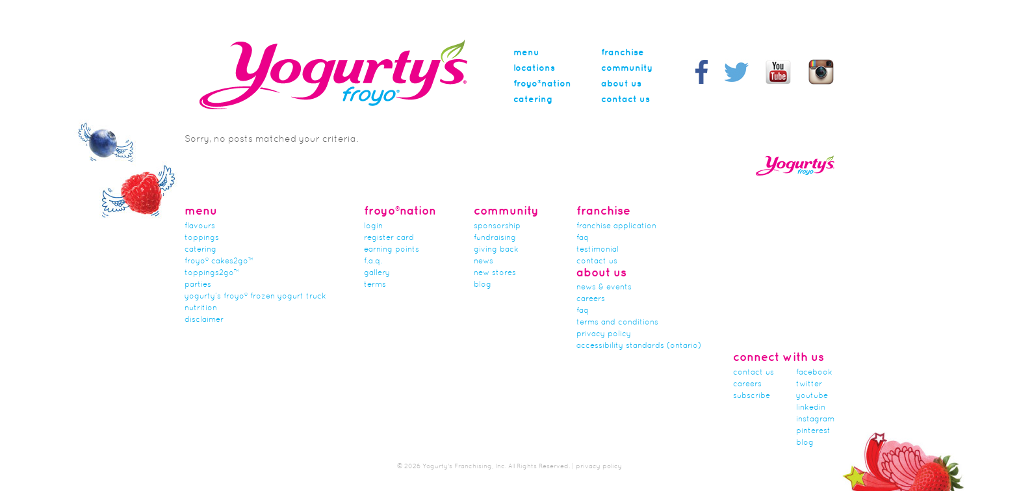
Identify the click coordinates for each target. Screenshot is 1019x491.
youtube (812, 396)
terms (375, 285)
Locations (534, 68)
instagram (815, 419)
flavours (200, 226)
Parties (198, 285)
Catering (532, 99)
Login (373, 226)
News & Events (604, 287)
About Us (621, 84)
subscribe (751, 396)
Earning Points (391, 249)
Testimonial (597, 249)
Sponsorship (497, 226)
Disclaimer (204, 320)
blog (805, 443)
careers (590, 299)
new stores (495, 273)
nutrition (201, 308)
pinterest (813, 431)
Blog (482, 285)
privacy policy (599, 467)
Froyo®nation (542, 84)
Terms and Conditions (617, 322)
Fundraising (495, 238)
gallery (377, 273)
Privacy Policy (603, 334)
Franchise (622, 53)
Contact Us (625, 99)
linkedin (810, 408)
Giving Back (496, 249)
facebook (814, 372)
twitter (809, 384)
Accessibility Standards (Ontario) (638, 346)
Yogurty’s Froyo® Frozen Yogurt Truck (255, 296)
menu (526, 53)
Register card (389, 238)
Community (626, 68)
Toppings (202, 238)
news (483, 261)
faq (582, 311)
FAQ (582, 238)
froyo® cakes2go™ (219, 261)
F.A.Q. (373, 261)
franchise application (616, 226)
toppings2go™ (212, 273)
